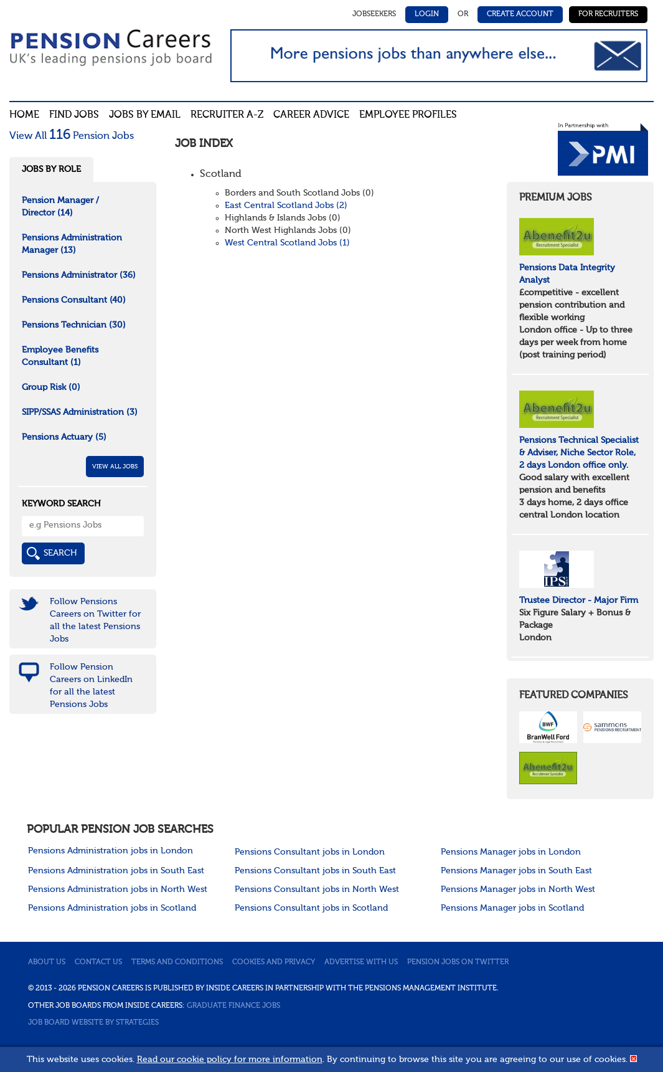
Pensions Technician (74, 325)
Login (427, 14)
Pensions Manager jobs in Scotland (512, 908)
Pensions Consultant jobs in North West (317, 889)
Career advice (311, 115)
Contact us (98, 962)
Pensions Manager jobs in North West (518, 889)
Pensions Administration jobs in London (110, 851)
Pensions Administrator (79, 275)
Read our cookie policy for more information (229, 1059)
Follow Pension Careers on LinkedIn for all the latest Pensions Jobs (91, 686)
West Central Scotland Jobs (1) (287, 243)
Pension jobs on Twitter (458, 962)
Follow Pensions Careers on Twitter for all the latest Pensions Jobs (95, 620)
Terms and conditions (177, 962)
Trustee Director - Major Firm (578, 600)
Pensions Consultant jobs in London (310, 852)
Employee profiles (408, 115)
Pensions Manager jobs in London (511, 852)
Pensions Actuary (64, 437)
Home (24, 115)
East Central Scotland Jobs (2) (286, 205)
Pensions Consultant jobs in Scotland (311, 908)
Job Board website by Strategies (93, 1023)
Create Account (520, 14)
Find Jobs (74, 115)
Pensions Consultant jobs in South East (315, 870)
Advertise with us (361, 962)
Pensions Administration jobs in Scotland (112, 908)
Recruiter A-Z (226, 115)
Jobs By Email (145, 115)
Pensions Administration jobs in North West (117, 889)
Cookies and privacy (273, 962)
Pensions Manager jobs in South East (516, 870)
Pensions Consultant (74, 300)
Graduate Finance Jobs (233, 1006)
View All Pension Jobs (71, 136)
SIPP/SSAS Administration (80, 412)
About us (46, 962)
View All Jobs (115, 466)
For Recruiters (608, 14)
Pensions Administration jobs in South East (116, 870)
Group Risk (51, 387)
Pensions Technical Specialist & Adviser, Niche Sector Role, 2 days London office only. (579, 453)
